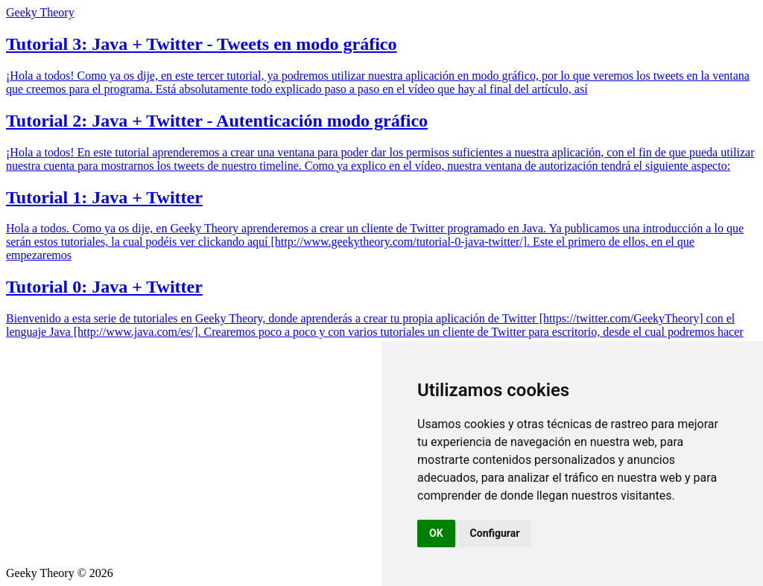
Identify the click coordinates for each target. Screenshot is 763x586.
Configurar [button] (495, 533)
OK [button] (436, 533)
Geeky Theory (40, 12)
